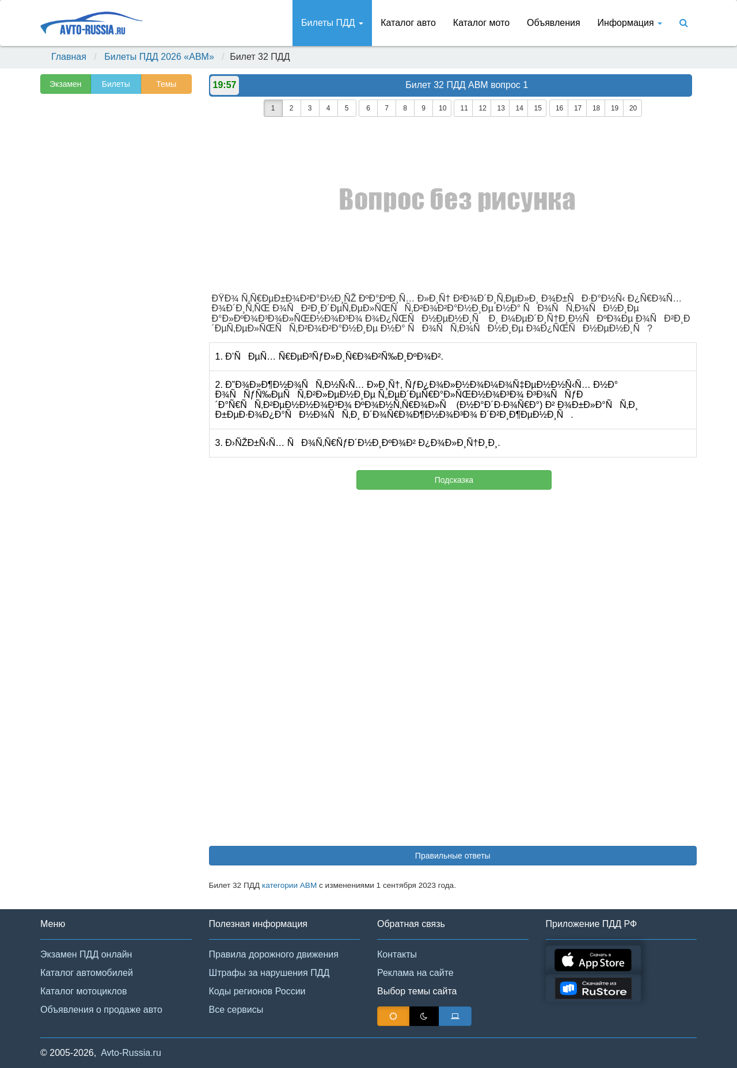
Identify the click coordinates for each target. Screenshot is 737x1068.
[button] (711, 1044)
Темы (166, 84)
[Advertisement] (115, 279)
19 (614, 108)
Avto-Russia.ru (131, 1053)
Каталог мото (481, 23)
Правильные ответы (453, 855)
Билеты (116, 84)
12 (482, 108)
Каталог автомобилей (86, 973)
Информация (630, 23)
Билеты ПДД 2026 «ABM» (159, 57)
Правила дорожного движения (274, 954)
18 (596, 108)
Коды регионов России (257, 991)
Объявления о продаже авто (101, 1009)
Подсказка (454, 480)
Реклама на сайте (415, 973)
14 (519, 108)
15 (537, 108)
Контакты (397, 954)
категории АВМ (289, 885)
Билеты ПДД (332, 23)
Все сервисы (236, 1009)
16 (559, 108)
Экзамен (66, 84)
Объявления (553, 23)
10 (442, 108)
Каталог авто (408, 23)
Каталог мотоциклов (83, 991)
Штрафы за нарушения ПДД (269, 973)
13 (500, 108)
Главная (68, 57)
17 (578, 108)
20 (633, 108)
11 (464, 108)
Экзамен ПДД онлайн (86, 954)
